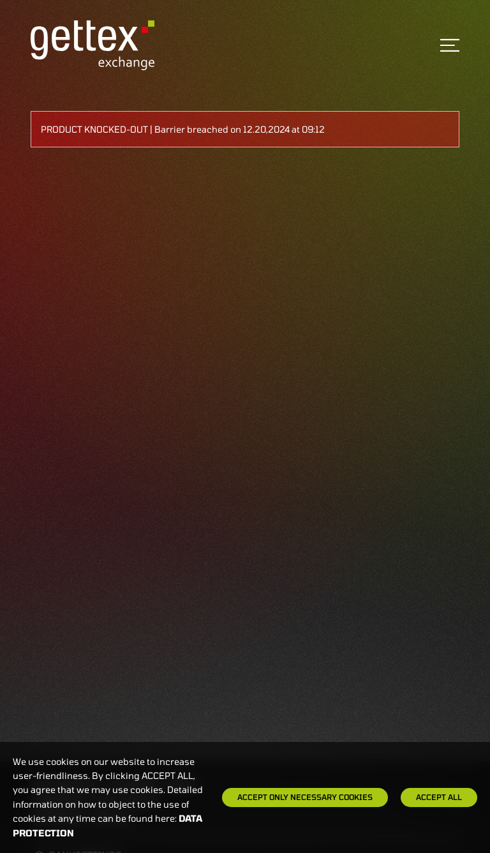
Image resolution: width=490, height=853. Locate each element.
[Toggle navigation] (449, 45)
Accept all (439, 796)
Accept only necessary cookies (305, 796)
